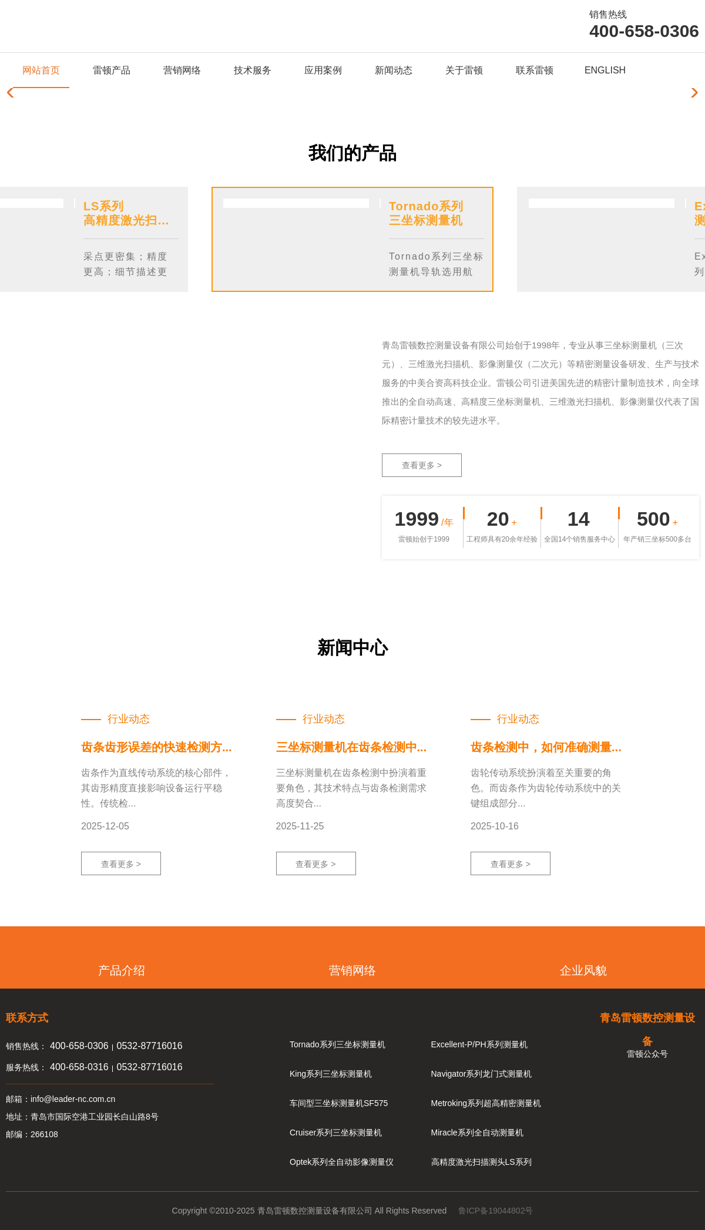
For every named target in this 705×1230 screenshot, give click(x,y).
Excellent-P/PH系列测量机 (479, 1044)
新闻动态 (393, 70)
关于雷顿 (464, 70)
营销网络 (182, 70)
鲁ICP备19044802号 (495, 1210)
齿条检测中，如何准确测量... (546, 747)
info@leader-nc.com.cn (73, 1099)
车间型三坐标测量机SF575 (339, 1103)
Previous (396, 274)
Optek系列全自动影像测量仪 (342, 1162)
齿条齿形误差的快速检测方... (156, 747)
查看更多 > (422, 465)
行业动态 (129, 719)
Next (425, 274)
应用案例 (323, 70)
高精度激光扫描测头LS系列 (481, 1162)
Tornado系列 (426, 206)
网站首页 (41, 70)
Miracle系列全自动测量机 (477, 1132)
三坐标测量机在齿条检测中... (351, 747)
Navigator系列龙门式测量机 (481, 1073)
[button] (691, 93)
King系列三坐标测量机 (331, 1073)
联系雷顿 (534, 70)
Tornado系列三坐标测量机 (337, 1044)
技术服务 (252, 70)
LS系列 (104, 206)
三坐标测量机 (426, 220)
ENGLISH (605, 70)
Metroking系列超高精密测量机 (486, 1103)
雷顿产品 (111, 70)
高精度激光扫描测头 (138, 220)
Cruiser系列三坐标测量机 (336, 1132)
